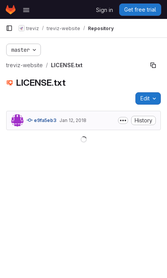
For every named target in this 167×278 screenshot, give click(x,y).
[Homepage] (10, 9)
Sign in (104, 10)
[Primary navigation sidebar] (9, 28)
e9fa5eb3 (41, 120)
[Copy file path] (153, 65)
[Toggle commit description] (123, 120)
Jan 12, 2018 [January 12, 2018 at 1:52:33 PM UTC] (72, 120)
